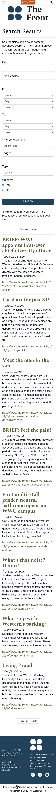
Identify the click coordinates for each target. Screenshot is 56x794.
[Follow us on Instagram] (40, 776)
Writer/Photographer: (14, 139)
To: (4, 114)
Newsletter (28, 2)
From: (5, 89)
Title (5, 190)
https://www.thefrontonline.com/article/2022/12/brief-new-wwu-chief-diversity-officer (27, 286)
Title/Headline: (10, 76)
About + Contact (12, 750)
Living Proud (17, 665)
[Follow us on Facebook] (33, 776)
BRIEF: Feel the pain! (26, 430)
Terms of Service (12, 752)
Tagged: (7, 153)
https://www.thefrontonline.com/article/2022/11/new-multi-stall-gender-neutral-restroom (27, 546)
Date (6, 185)
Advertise (7, 762)
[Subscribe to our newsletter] (47, 776)
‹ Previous (23, 229)
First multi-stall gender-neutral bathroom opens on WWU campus (24, 503)
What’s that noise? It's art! (23, 563)
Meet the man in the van (25, 363)
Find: (5, 62)
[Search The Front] (52, 2)
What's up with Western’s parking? (24, 621)
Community (8, 764)
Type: (5, 166)
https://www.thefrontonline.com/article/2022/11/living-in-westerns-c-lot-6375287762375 (27, 416)
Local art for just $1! (25, 300)
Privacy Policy (10, 755)
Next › (34, 229)
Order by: (7, 179)
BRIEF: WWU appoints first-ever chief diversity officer (26, 245)
